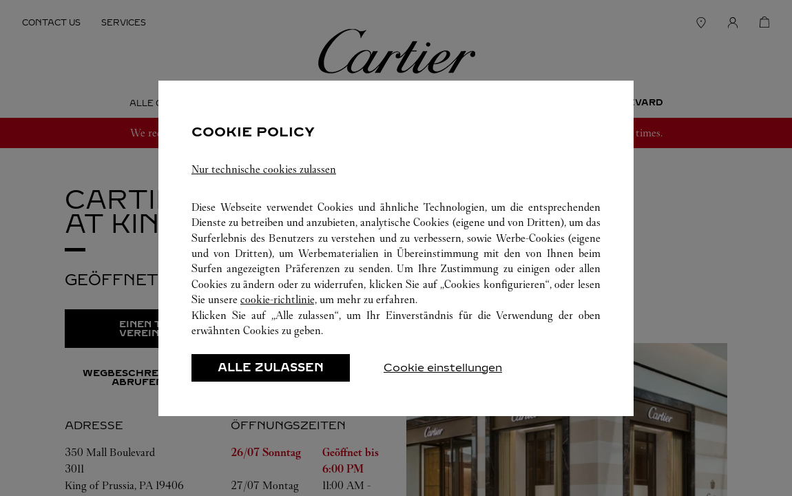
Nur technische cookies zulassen (263, 169)
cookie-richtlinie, (278, 299)
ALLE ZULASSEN (271, 367)
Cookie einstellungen (443, 367)
